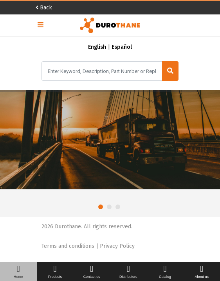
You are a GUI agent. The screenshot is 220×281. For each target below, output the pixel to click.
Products (55, 272)
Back (44, 7)
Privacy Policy (117, 246)
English (97, 47)
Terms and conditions (68, 246)
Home (18, 272)
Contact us (91, 272)
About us (201, 272)
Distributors (128, 272)
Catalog (165, 272)
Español (122, 47)
